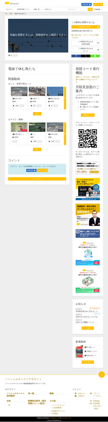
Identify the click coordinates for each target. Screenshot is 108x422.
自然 (9, 401)
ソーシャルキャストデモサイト (23, 379)
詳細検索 (98, 9)
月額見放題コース (23, 9)
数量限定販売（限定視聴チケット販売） (37, 402)
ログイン (98, 4)
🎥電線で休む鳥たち (55, 99)
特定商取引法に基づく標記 (96, 406)
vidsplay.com (55, 418)
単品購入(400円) (88, 27)
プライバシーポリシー (96, 396)
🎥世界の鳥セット (18, 134)
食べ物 (31, 394)
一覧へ (37, 114)
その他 (53, 401)
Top (6, 14)
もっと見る (88, 328)
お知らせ (48, 9)
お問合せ (80, 396)
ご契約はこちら (88, 115)
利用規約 (95, 401)
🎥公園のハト (35, 99)
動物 (10, 14)
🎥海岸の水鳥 (17, 99)
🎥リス (32, 134)
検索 (90, 9)
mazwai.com (66, 418)
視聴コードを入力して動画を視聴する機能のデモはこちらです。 (87, 79)
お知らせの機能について (85, 322)
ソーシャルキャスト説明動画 (16, 395)
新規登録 (86, 4)
